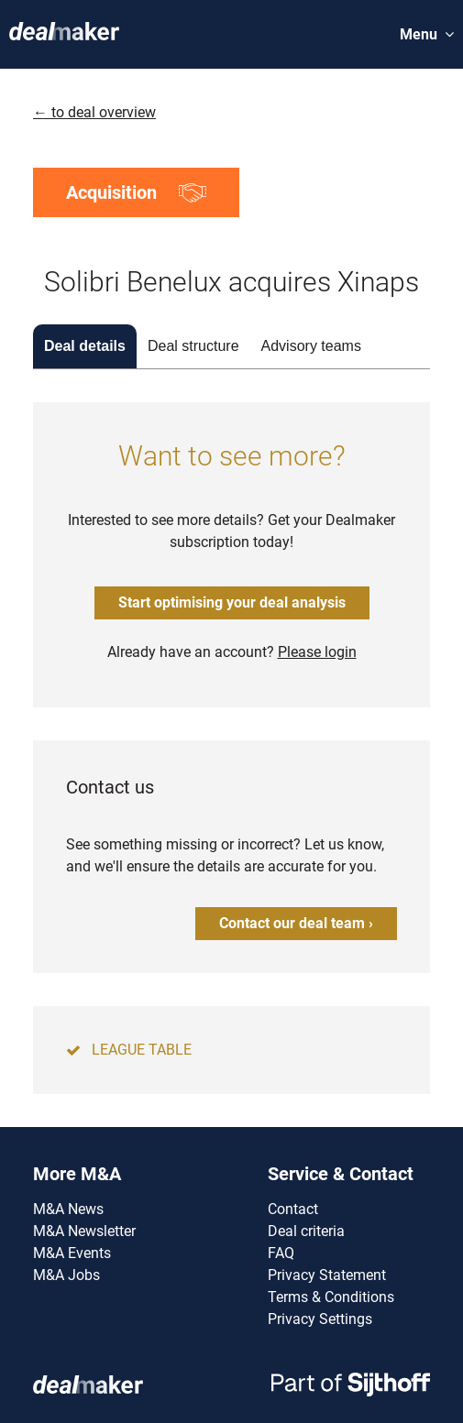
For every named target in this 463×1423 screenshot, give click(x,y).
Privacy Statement (327, 1275)
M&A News (68, 1209)
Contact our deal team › (296, 923)
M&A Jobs (66, 1275)
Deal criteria (306, 1231)
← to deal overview (94, 112)
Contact (293, 1209)
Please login (317, 652)
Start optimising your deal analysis (232, 602)
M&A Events (72, 1253)
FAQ (281, 1253)
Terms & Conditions (331, 1297)
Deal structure (193, 346)
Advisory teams (311, 346)
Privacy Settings (320, 1319)
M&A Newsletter (84, 1231)
